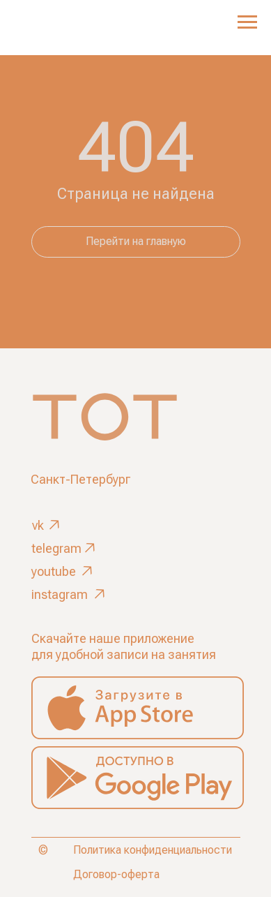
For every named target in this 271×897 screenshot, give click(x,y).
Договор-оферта (116, 874)
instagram (59, 594)
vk (38, 525)
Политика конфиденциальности (152, 850)
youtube (53, 571)
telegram (56, 548)
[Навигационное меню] (247, 22)
